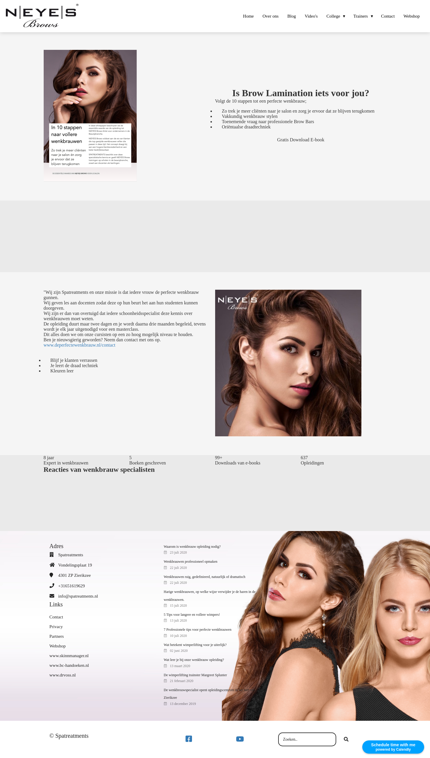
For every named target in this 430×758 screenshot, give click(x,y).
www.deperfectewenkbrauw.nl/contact (79, 344)
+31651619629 (71, 586)
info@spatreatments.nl (78, 596)
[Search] (346, 739)
